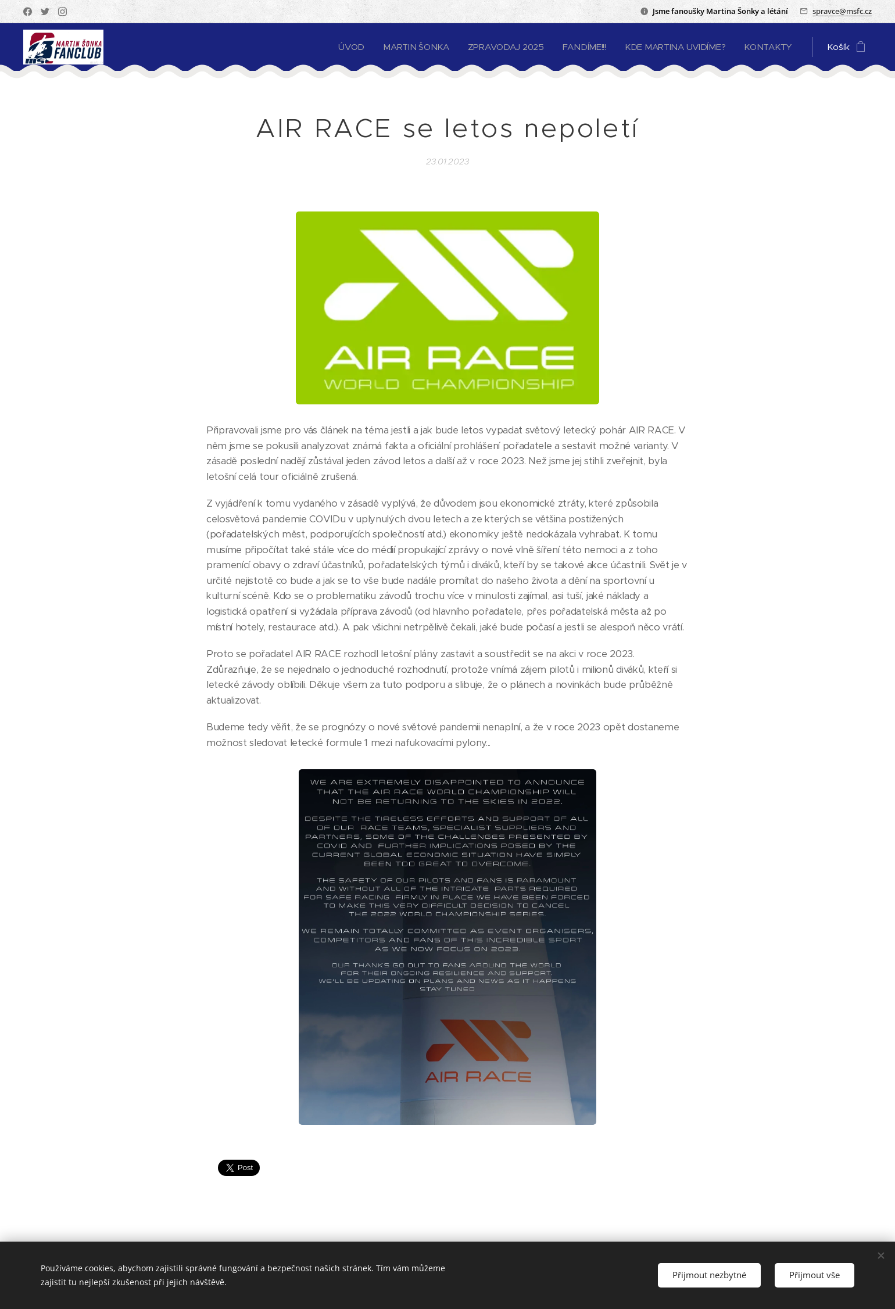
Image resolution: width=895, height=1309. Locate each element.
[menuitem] (343, 47)
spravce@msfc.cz (842, 11)
